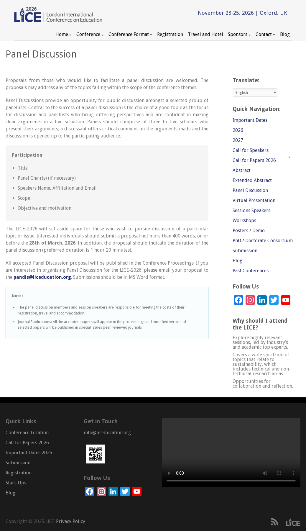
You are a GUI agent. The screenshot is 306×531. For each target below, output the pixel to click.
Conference (90, 34)
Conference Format (130, 34)
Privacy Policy (70, 521)
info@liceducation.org (107, 432)
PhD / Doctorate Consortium (263, 240)
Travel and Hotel (205, 34)
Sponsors (239, 34)
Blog (285, 34)
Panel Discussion (250, 190)
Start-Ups (16, 483)
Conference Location (27, 432)
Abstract (242, 170)
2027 (238, 140)
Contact (265, 34)
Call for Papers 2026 (254, 160)
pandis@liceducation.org (42, 277)
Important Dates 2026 (29, 452)
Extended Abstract (252, 180)
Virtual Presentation (254, 200)
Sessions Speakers (251, 210)
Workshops (244, 220)
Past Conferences (251, 270)
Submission (245, 250)
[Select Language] (255, 92)
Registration (170, 34)
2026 (238, 130)
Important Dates (250, 120)
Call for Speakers (251, 150)
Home (63, 34)
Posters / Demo (249, 230)
